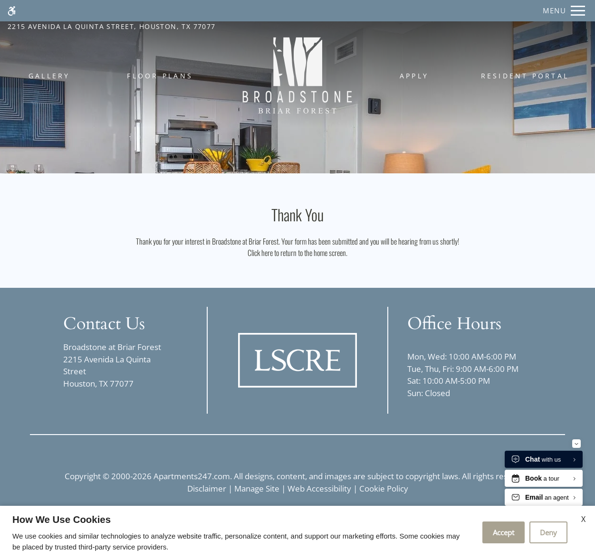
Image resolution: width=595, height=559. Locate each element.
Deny (548, 532)
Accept (503, 532)
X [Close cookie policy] (583, 519)
